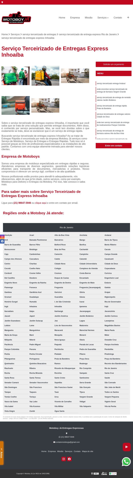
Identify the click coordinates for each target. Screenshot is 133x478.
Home (62, 17)
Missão (88, 17)
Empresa (75, 17)
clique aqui (41, 203)
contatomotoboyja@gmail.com (66, 442)
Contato (118, 17)
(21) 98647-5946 (22, 203)
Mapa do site (87, 451)
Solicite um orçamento (113, 64)
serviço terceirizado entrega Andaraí (111, 83)
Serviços (102, 17)
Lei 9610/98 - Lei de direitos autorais (41, 418)
